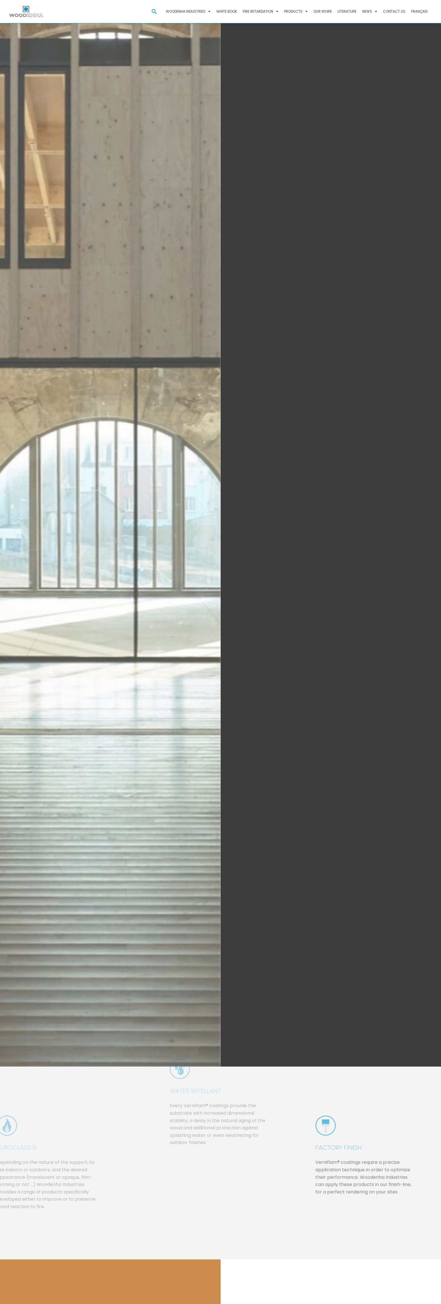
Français (419, 11)
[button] (154, 11)
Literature (347, 11)
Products (296, 11)
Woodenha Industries (188, 11)
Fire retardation (260, 11)
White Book (226, 11)
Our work (322, 11)
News (369, 11)
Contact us (394, 11)
